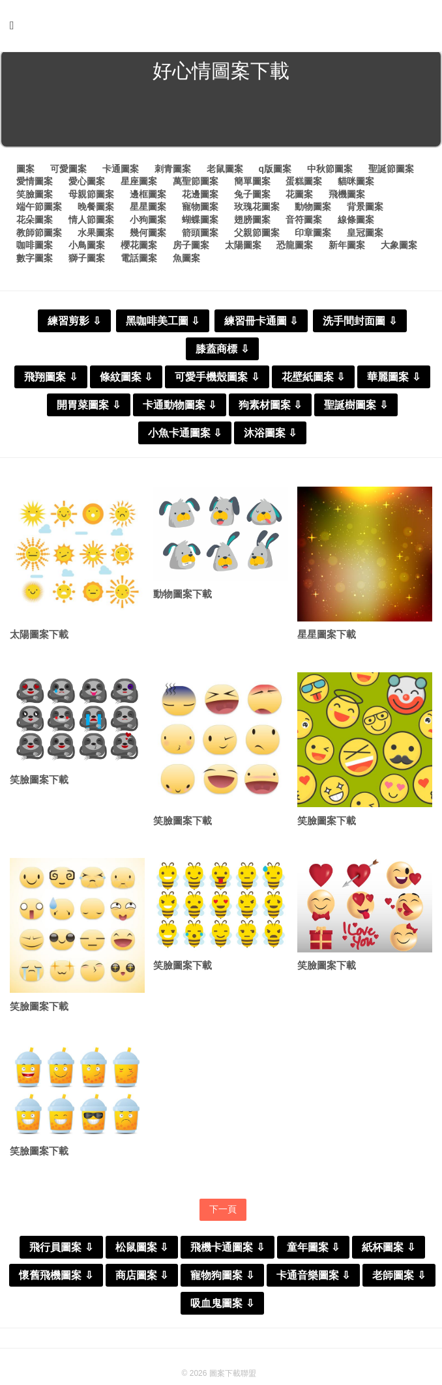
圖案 (25, 171)
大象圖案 (399, 247)
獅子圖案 (86, 260)
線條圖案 (356, 222)
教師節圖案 (39, 235)
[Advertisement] (221, 119)
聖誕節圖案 (391, 171)
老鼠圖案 (225, 171)
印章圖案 (313, 235)
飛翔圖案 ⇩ (50, 379)
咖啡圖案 (34, 247)
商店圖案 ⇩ (141, 1279)
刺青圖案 (173, 171)
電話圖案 (139, 260)
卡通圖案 (120, 171)
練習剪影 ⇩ (74, 323)
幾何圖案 (148, 235)
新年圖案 (347, 247)
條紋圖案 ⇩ (126, 379)
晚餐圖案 (96, 209)
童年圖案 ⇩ (313, 1251)
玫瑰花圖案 (257, 209)
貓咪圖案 (356, 183)
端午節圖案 (39, 209)
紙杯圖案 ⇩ (388, 1251)
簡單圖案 (252, 183)
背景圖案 (365, 209)
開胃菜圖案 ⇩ (88, 407)
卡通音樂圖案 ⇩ (313, 1279)
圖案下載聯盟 (232, 1377)
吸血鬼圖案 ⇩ (222, 1307)
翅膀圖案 (252, 222)
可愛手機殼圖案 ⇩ (217, 379)
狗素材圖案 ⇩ (270, 407)
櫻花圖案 (139, 247)
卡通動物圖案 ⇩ (179, 407)
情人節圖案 (91, 222)
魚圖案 (186, 260)
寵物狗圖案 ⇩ (222, 1279)
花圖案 (299, 197)
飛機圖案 (347, 197)
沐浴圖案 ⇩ (270, 435)
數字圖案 (34, 260)
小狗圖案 (148, 222)
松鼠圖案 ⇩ (141, 1251)
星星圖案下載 (326, 637)
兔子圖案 (252, 197)
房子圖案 (191, 247)
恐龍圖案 (294, 247)
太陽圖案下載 (39, 637)
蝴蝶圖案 (200, 222)
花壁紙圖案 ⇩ (313, 379)
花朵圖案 (34, 222)
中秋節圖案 (330, 171)
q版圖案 (274, 171)
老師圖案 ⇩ (398, 1279)
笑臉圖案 (34, 197)
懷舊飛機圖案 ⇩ (56, 1279)
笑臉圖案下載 (39, 783)
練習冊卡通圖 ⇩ (261, 323)
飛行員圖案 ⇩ (61, 1251)
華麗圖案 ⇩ (393, 379)
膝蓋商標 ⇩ (222, 351)
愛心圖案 (86, 183)
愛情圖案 (34, 183)
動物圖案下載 (182, 597)
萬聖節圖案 (195, 183)
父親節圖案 (257, 235)
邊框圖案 (148, 197)
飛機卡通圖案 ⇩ (227, 1251)
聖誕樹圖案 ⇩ (355, 407)
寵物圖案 (200, 209)
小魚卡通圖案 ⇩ (185, 435)
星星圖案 (148, 209)
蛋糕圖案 (304, 183)
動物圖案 (313, 209)
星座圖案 (139, 183)
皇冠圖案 (365, 235)
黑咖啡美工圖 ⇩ (162, 323)
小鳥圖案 (86, 247)
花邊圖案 (200, 197)
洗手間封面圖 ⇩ (359, 323)
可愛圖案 (68, 171)
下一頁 (223, 1213)
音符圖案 (304, 222)
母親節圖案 (91, 197)
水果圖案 (96, 235)
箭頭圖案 (200, 235)
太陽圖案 (243, 247)
